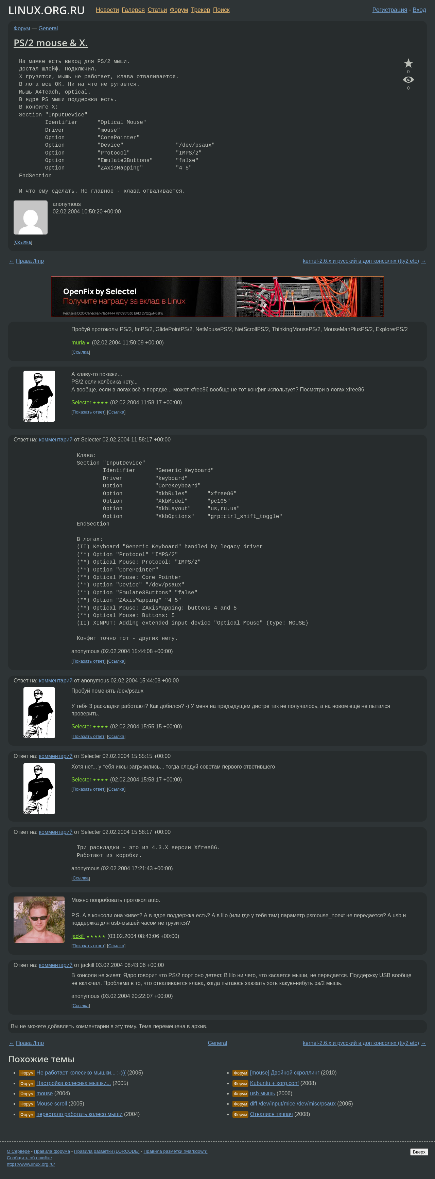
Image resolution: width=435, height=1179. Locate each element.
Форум (179, 9)
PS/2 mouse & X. (51, 42)
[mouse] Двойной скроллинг (284, 1073)
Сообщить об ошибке (29, 1157)
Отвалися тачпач (271, 1114)
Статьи (157, 9)
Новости (107, 9)
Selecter (81, 402)
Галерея (133, 9)
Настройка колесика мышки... (73, 1083)
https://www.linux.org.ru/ (31, 1164)
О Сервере (18, 1151)
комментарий (56, 439)
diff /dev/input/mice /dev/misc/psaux (293, 1104)
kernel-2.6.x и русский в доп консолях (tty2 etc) (361, 261)
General (48, 28)
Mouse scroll (51, 1104)
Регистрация (389, 9)
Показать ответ (89, 412)
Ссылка (23, 242)
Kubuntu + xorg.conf (274, 1083)
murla (78, 342)
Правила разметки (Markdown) (175, 1151)
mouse (44, 1093)
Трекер (200, 9)
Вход (419, 9)
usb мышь (262, 1093)
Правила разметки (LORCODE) (107, 1151)
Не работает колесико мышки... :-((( (81, 1073)
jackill (78, 936)
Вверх (419, 1151)
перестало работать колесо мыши (79, 1114)
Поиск (221, 9)
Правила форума (52, 1151)
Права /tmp (30, 261)
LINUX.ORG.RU (46, 10)
